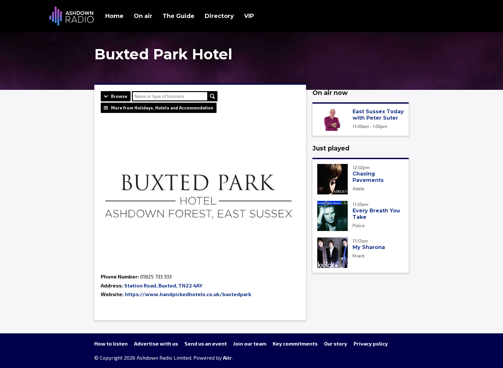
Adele (358, 188)
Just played (330, 148)
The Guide (178, 16)
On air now (330, 93)
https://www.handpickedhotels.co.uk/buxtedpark (188, 294)
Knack (359, 255)
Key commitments (295, 343)
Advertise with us (156, 343)
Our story (335, 343)
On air (143, 16)
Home (114, 16)
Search (212, 96)
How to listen (111, 343)
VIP (249, 16)
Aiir (227, 358)
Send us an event (205, 343)
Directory (219, 16)
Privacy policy (371, 343)
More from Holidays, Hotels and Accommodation (162, 107)
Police (359, 225)
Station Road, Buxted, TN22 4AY (163, 285)
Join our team (249, 343)
